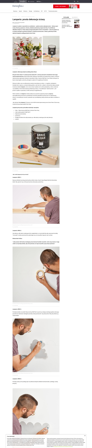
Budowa (15, 11)
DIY (42, 11)
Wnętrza (25, 11)
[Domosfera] (23, 1)
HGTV (45, 11)
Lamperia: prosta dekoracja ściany (27, 16)
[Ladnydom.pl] (16, 1)
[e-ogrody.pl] (31, 1)
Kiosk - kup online (66, 6)
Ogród (20, 11)
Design (30, 11)
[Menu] (77, 1)
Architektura (36, 11)
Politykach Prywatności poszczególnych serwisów (63, 446)
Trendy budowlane (52, 11)
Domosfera (15, 16)
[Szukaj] (74, 1)
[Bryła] (39, 1)
